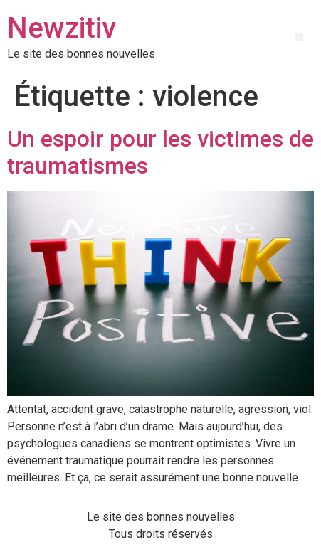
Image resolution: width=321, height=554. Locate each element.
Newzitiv (61, 28)
